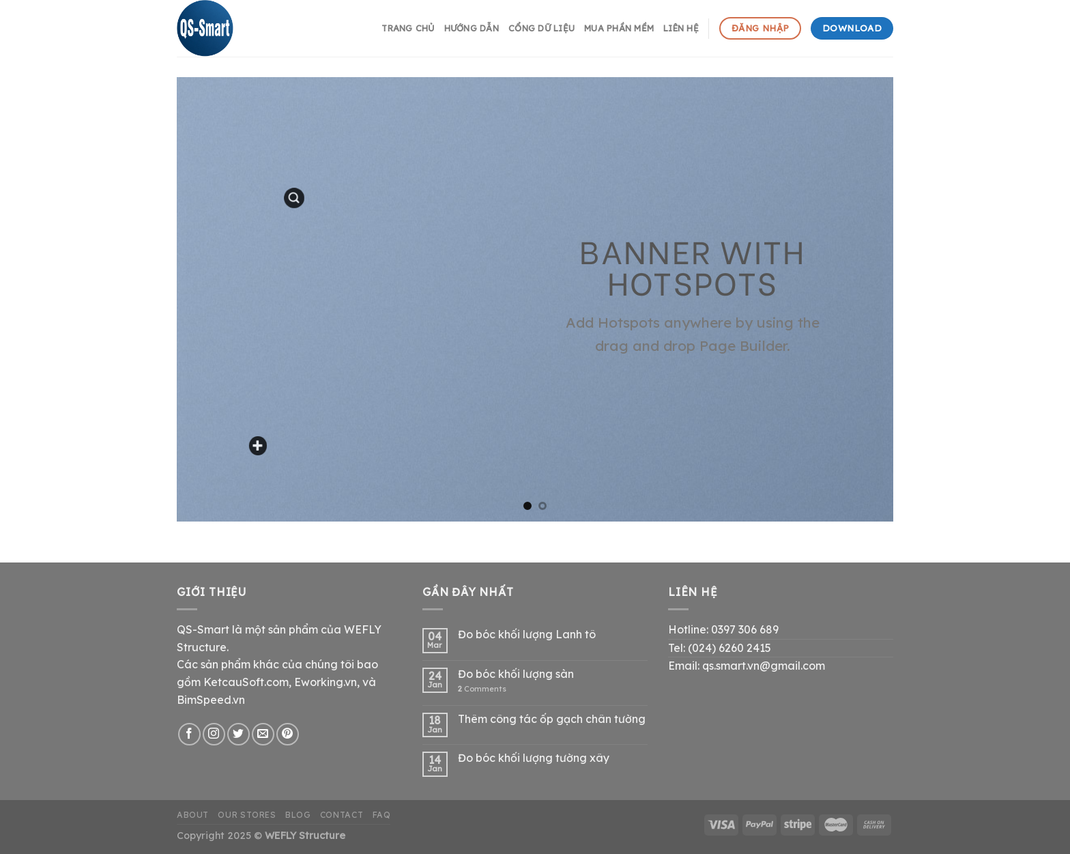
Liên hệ (681, 28)
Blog (297, 815)
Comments (482, 689)
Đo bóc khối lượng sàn (516, 674)
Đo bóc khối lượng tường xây (533, 758)
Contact (341, 815)
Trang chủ (407, 28)
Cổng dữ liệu (541, 28)
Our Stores (247, 815)
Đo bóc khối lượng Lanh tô (527, 634)
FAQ (382, 815)
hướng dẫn (471, 28)
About (193, 815)
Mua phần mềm (619, 28)
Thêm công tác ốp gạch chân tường (552, 719)
